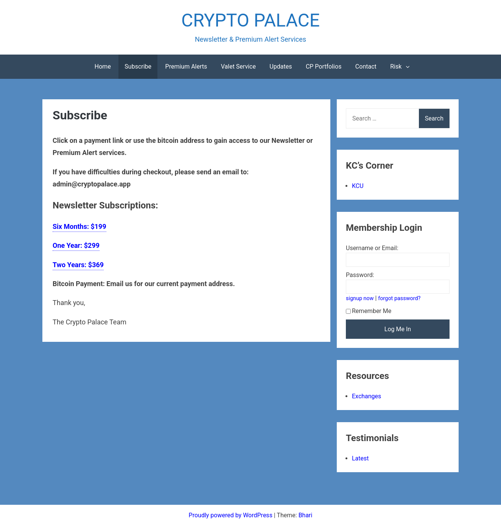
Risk (395, 66)
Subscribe (137, 66)
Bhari (306, 515)
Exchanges (366, 396)
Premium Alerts (186, 66)
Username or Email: (372, 248)
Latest (360, 458)
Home (103, 66)
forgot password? (399, 298)
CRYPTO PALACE (250, 20)
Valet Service (238, 66)
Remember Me (368, 311)
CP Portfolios (324, 66)
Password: (360, 275)
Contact (366, 66)
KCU (358, 185)
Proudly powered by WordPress (231, 515)
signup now (360, 298)
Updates (280, 66)
